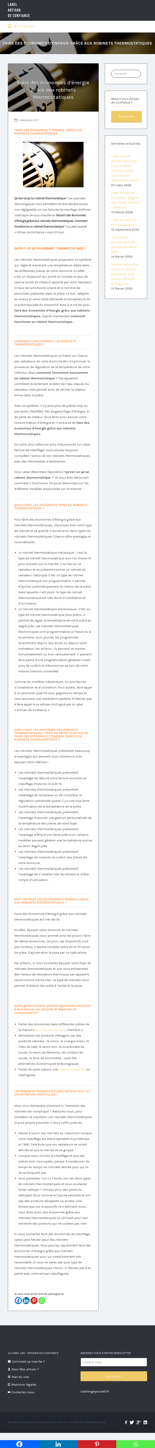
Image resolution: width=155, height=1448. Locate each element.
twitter (132, 1422)
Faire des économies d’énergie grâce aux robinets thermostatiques (53, 90)
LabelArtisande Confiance (19, 10)
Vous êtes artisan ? (25, 1369)
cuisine (40, 1030)
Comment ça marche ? (28, 1361)
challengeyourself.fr (95, 1391)
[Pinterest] (34, 1300)
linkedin (145, 1422)
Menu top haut (21, 26)
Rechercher (126, 116)
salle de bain (56, 1030)
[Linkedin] (26, 1300)
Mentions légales (23, 1384)
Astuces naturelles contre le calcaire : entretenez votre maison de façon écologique (124, 274)
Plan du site (20, 1377)
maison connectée (72, 1069)
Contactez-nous (23, 1392)
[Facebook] (18, 1300)
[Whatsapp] (41, 1300)
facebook (126, 1422)
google (139, 1422)
